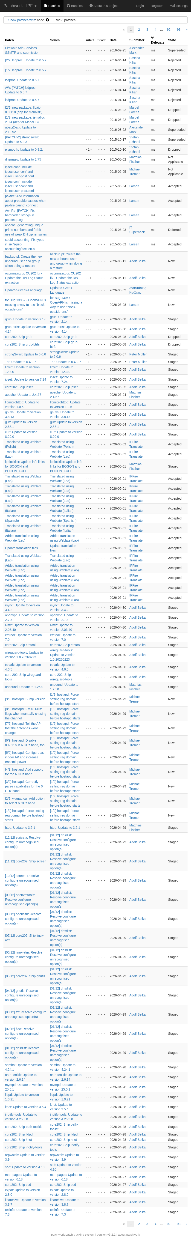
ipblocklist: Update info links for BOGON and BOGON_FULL (25, 466)
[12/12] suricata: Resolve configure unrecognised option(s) (23, 842)
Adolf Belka (137, 261)
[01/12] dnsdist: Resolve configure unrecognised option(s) (22, 1052)
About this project (104, 6)
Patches (52, 6)
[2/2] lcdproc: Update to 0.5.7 (25, 60)
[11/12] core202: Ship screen (25, 861)
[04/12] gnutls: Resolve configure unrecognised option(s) (22, 995)
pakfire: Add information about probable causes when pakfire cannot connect (25, 200)
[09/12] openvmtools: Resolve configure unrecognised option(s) (21, 899)
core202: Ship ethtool (20, 645)
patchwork (58, 1234)
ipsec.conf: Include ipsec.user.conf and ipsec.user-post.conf (19, 171)
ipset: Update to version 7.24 (25, 379)
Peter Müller (138, 354)
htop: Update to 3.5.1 (20, 827)
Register (157, 6)
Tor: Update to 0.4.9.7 (20, 362)
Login (140, 6)
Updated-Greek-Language (24, 290)
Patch (9, 40)
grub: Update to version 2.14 (25, 319)
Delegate (157, 42)
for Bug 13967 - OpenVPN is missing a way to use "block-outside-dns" (25, 304)
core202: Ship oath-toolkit (23, 1127)
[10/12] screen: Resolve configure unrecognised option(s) (22, 880)
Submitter (136, 40)
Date (113, 40)
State (172, 40)
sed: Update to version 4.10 (24, 1167)
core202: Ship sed (18, 1184)
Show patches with (21, 20)
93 (179, 29)
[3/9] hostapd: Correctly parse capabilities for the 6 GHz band (24, 786)
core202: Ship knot (18, 1140)
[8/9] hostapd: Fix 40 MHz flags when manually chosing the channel (25, 713)
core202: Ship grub (18, 337)
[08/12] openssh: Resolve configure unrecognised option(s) (23, 918)
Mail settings (179, 6)
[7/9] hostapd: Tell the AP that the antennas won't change (23, 728)
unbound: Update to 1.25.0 (24, 687)
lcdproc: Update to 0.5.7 (22, 80)
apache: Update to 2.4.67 (23, 394)
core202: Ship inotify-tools (23, 1147)
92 (169, 29)
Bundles (75, 6)
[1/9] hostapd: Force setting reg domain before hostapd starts (65, 699)
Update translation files (21, 548)
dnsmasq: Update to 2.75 (23, 159)
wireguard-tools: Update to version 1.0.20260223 (62, 654)
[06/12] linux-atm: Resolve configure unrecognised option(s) (23, 957)
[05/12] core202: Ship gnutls (25, 976)
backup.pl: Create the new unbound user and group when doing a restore (24, 261)
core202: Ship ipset (19, 387)
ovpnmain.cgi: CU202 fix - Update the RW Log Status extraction (24, 277)
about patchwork (129, 1234)
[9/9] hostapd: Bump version (25, 699)
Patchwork (13, 5)
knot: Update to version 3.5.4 (25, 1107)
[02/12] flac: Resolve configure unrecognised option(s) (22, 1033)
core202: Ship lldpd (19, 1134)
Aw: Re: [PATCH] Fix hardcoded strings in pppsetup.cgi (20, 215)
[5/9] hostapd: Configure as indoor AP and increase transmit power (24, 757)
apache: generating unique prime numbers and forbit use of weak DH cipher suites (26, 229)
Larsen (134, 186)
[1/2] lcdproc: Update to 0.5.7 (25, 70)
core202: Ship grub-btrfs (22, 344)
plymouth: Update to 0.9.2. (24, 149)
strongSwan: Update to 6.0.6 (25, 354)
